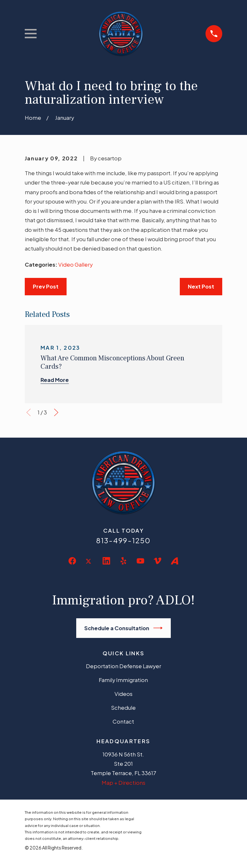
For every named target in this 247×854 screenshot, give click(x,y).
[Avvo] (174, 561)
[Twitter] (89, 566)
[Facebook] (72, 561)
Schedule (123, 707)
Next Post (201, 286)
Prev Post (46, 286)
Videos (123, 693)
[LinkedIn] (106, 561)
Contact (123, 721)
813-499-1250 (123, 540)
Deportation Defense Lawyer (123, 666)
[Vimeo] (157, 561)
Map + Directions (123, 782)
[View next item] (56, 412)
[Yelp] (123, 561)
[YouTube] (140, 561)
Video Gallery (75, 264)
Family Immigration (123, 680)
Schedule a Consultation (123, 627)
